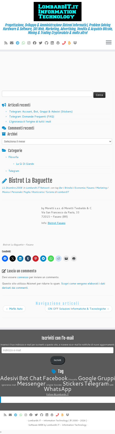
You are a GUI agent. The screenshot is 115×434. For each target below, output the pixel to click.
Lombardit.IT (53, 425)
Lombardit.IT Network (38, 187)
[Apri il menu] (109, 43)
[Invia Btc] (70, 42)
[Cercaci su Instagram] (30, 42)
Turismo (50, 192)
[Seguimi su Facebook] (36, 42)
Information (68, 425)
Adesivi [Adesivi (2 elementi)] (9, 378)
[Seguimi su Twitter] (42, 42)
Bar (61, 187)
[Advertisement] (57, 62)
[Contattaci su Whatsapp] (24, 42)
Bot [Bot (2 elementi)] (23, 378)
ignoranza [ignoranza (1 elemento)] (6, 384)
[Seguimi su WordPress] (59, 42)
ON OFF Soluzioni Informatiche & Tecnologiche (78, 309)
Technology (80, 425)
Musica (6, 192)
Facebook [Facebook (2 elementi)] (55, 378)
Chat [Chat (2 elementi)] (35, 378)
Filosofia (13, 157)
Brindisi (68, 187)
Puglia (27, 192)
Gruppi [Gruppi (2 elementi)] (106, 378)
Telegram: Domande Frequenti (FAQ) (31, 116)
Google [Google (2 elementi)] (87, 378)
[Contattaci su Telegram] (19, 42)
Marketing (101, 187)
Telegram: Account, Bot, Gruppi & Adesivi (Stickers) (41, 111)
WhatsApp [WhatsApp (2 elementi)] (57, 389)
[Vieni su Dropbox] (76, 42)
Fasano (91, 187)
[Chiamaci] (65, 42)
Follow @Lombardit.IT (57, 394)
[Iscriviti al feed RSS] (7, 42)
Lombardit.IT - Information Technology (59, 399)
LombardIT (63, 192)
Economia (79, 187)
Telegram (13, 171)
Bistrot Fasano (56, 223)
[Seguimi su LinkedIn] (53, 42)
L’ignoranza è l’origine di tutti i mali (30, 121)
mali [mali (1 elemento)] (14, 384)
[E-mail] (13, 42)
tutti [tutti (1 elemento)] (111, 384)
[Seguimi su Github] (48, 42)
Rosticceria (38, 192)
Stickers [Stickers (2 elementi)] (72, 383)
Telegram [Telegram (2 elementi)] (96, 383)
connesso (23, 277)
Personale (16, 192)
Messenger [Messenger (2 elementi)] (31, 383)
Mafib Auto (14, 309)
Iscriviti (57, 360)
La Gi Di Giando (25, 163)
